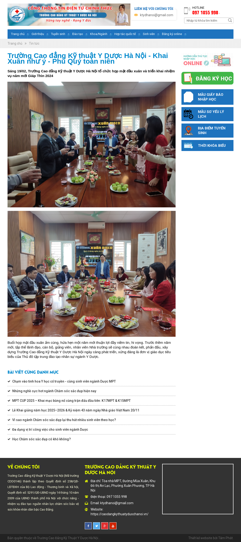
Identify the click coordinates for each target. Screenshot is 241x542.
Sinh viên (149, 34)
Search (230, 20)
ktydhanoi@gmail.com (156, 15)
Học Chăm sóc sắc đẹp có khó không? (41, 439)
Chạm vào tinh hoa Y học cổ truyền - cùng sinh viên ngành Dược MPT (64, 381)
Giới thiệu (38, 34)
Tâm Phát (225, 538)
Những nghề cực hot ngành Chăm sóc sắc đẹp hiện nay (54, 391)
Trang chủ (17, 34)
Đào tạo (77, 34)
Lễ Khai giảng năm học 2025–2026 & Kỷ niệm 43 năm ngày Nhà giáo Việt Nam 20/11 (75, 410)
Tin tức (34, 43)
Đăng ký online (172, 34)
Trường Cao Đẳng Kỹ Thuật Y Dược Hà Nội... (68, 538)
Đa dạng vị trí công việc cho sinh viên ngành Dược (50, 429)
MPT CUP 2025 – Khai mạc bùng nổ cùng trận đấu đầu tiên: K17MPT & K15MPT (71, 401)
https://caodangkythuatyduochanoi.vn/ (120, 514)
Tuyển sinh (58, 34)
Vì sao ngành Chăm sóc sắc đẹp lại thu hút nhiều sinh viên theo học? (64, 420)
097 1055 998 (205, 12)
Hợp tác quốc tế (125, 34)
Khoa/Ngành (98, 34)
